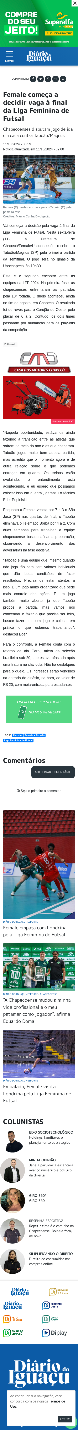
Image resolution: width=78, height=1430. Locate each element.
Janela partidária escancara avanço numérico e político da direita (51, 1170)
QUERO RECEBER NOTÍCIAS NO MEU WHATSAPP (39, 710)
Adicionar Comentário (53, 772)
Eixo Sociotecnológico (51, 1132)
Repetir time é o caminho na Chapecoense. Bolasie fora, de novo (51, 1230)
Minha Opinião (42, 1160)
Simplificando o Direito (51, 1253)
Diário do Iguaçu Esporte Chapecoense (30, 994)
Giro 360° (37, 1195)
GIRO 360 (37, 1200)
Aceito (65, 1419)
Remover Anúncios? (63, 421)
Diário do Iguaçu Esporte (20, 921)
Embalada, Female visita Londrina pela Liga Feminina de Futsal (37, 1093)
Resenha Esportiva (46, 1220)
